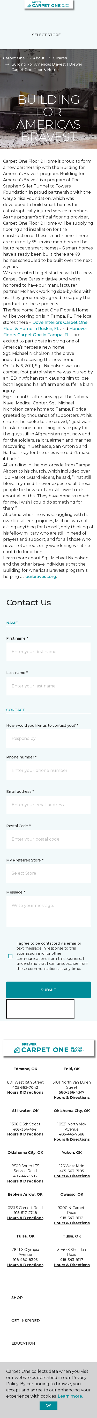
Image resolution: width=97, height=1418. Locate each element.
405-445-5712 (25, 1176)
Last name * (17, 673)
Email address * (20, 791)
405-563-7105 (71, 1171)
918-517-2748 (25, 1212)
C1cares (60, 58)
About (38, 58)
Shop (17, 1297)
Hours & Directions (25, 1092)
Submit (48, 990)
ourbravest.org (40, 576)
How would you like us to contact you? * (42, 725)
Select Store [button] (46, 35)
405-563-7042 (25, 1087)
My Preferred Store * (24, 860)
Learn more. (70, 1396)
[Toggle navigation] (7, 10)
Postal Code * (18, 826)
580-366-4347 (71, 1092)
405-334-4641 (25, 1129)
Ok (48, 1405)
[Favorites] (83, 10)
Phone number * (21, 757)
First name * (17, 638)
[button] (77, 10)
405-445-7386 (71, 1134)
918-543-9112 (71, 1218)
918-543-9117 (71, 1259)
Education (23, 1343)
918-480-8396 (25, 1259)
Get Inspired (25, 1320)
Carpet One (14, 58)
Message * (15, 892)
